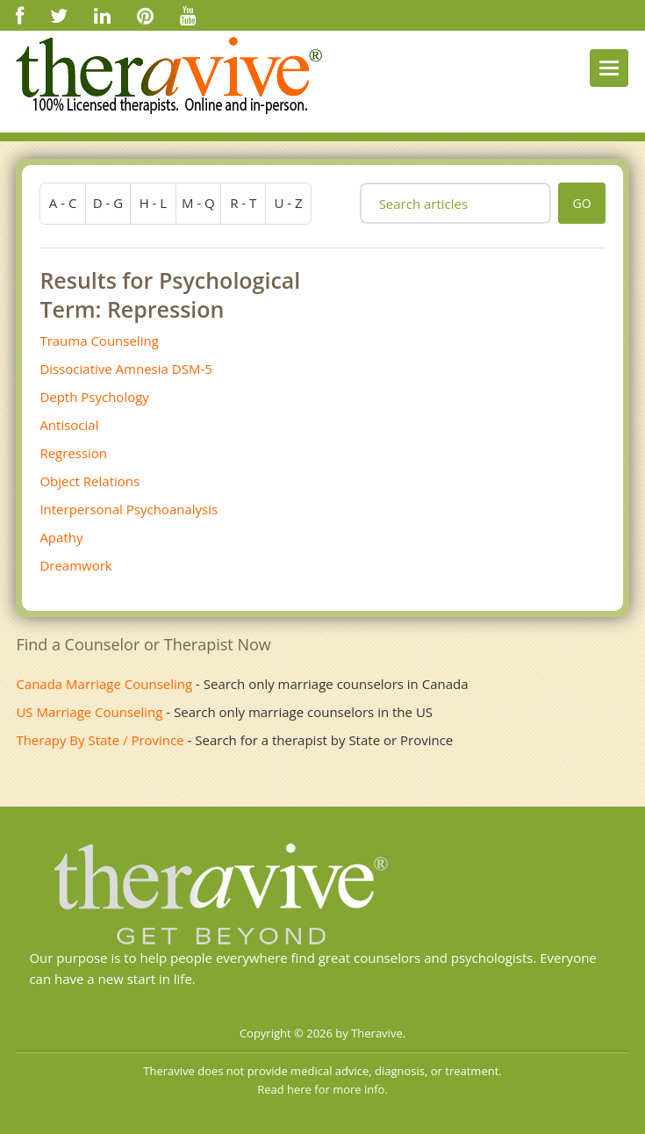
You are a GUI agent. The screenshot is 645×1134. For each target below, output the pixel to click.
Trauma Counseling (98, 340)
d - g (108, 203)
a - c (63, 203)
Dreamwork (75, 565)
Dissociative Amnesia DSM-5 (125, 368)
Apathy (60, 537)
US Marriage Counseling (89, 712)
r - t (243, 203)
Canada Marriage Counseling (104, 684)
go (581, 203)
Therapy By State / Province (99, 740)
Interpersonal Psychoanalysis (128, 509)
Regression (73, 453)
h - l (154, 203)
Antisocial (68, 425)
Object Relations (89, 481)
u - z (289, 203)
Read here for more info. (322, 1089)
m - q (198, 203)
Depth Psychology (94, 397)
